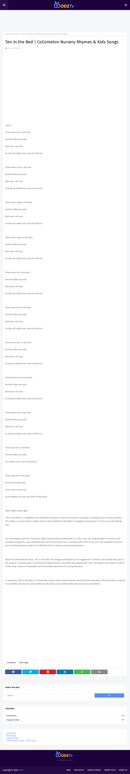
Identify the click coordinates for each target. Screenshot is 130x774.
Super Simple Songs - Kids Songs (21, 740)
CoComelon (15, 34)
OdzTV (20, 770)
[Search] (50, 695)
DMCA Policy (79, 770)
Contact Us (123, 770)
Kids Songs (24, 663)
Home (7, 34)
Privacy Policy (110, 770)
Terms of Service (94, 770)
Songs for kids (65, 720)
